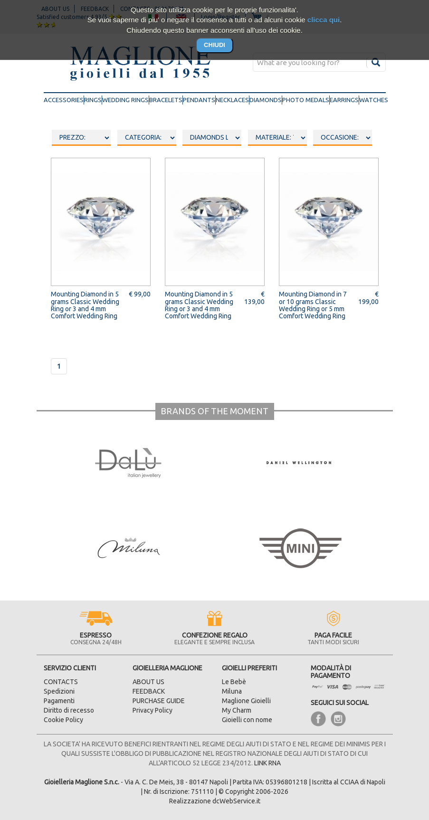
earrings (344, 99)
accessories (64, 99)
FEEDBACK (149, 691)
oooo (146, 138)
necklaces (232, 99)
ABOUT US (148, 682)
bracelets (165, 99)
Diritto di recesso (69, 710)
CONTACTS (61, 682)
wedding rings (125, 99)
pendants (199, 99)
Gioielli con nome (247, 720)
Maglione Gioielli (246, 701)
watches (373, 99)
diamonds (265, 99)
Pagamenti (59, 701)
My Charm (236, 710)
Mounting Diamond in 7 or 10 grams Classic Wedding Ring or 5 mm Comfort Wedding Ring (313, 305)
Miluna (232, 691)
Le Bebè (234, 682)
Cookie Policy (63, 720)
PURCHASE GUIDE (159, 701)
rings (93, 99)
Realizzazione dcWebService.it (214, 801)
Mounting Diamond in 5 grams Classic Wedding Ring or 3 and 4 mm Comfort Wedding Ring (85, 305)
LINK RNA (267, 763)
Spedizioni (59, 691)
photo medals (305, 99)
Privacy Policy (152, 710)
